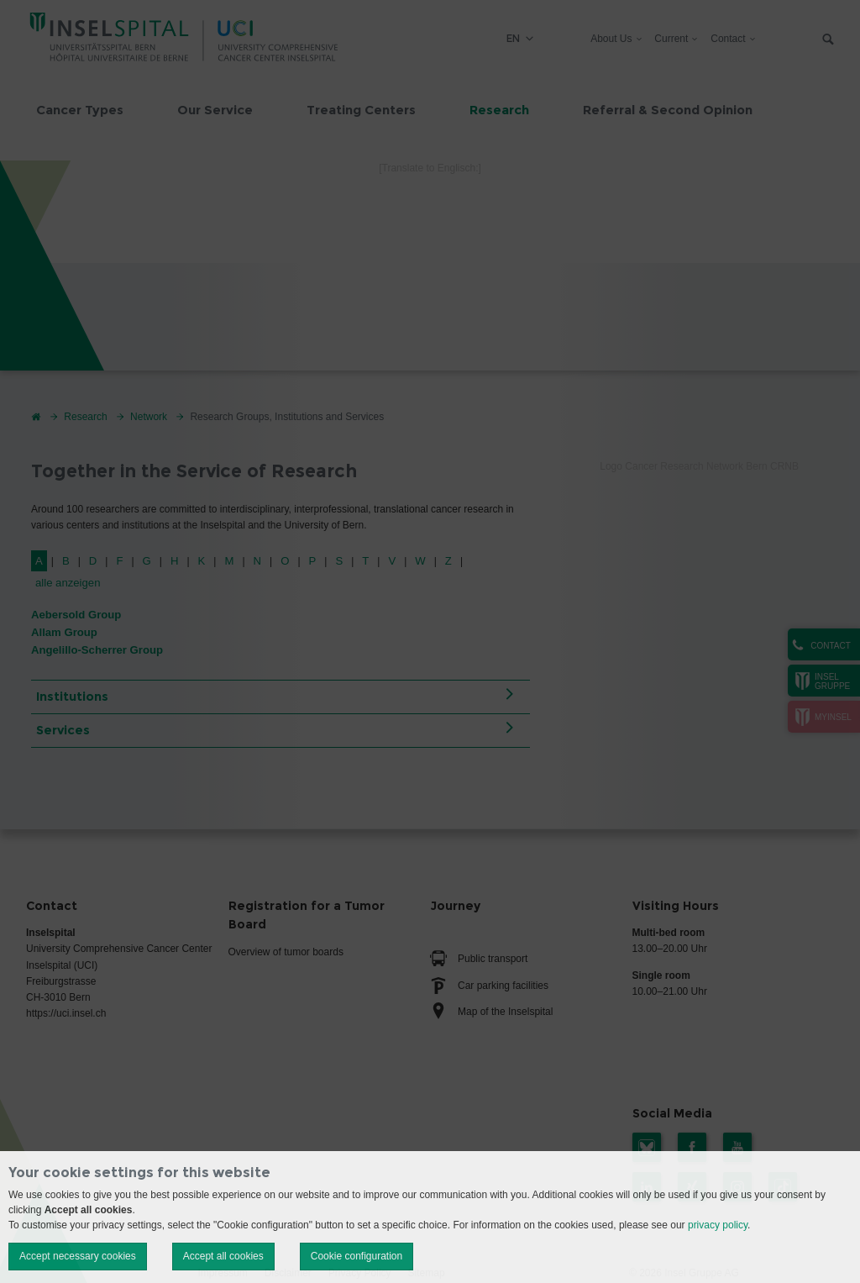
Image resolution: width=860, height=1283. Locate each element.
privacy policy (717, 1225)
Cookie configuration (356, 1256)
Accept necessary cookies (77, 1256)
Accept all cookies (223, 1256)
